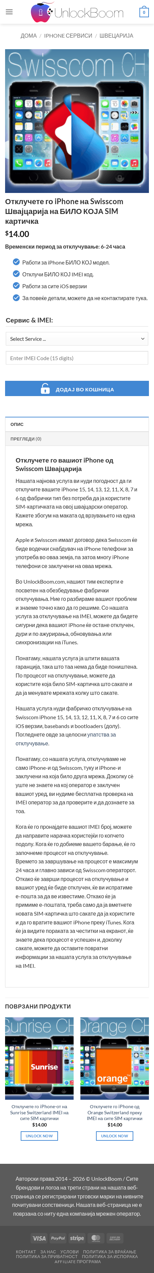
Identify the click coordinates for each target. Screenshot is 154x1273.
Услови (69, 1251)
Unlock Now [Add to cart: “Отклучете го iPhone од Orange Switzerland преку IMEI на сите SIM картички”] (114, 1136)
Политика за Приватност (47, 1256)
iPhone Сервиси (68, 35)
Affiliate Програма (78, 1261)
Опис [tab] (17, 424)
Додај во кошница (85, 389)
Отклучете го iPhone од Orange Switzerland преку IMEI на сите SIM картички (114, 1112)
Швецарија (116, 35)
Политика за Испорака (110, 1256)
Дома (29, 35)
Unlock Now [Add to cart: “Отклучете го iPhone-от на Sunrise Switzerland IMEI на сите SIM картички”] (39, 1136)
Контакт (26, 1251)
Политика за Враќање (109, 1251)
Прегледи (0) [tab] (26, 439)
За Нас (48, 1251)
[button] (9, 11)
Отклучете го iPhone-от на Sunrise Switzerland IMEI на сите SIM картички (39, 1112)
